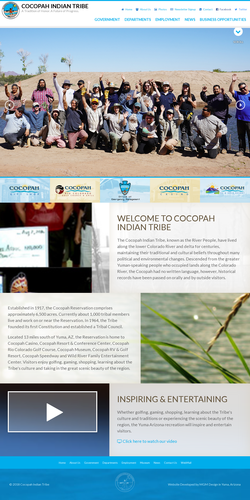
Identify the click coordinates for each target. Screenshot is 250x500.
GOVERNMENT (107, 20)
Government (91, 462)
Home (126, 9)
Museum (145, 462)
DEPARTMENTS (138, 20)
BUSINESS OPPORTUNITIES (223, 20)
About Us (143, 9)
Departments (110, 462)
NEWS (190, 20)
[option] (125, 105)
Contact (205, 9)
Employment (129, 462)
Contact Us (170, 462)
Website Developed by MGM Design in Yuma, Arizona (204, 484)
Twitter (241, 9)
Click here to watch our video (147, 441)
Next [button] (240, 105)
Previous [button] (9, 105)
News (157, 462)
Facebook (223, 9)
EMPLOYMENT (167, 20)
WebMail (186, 462)
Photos (160, 9)
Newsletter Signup (183, 9)
